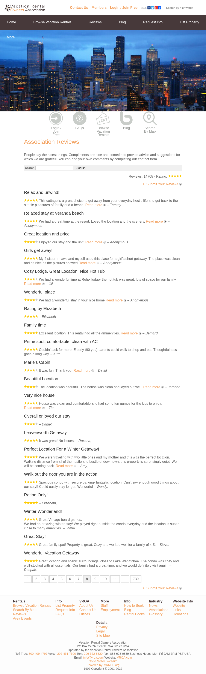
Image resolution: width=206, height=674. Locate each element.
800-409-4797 (38, 653)
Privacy (101, 627)
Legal (100, 631)
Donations (180, 614)
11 (115, 579)
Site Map (103, 635)
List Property (189, 22)
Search (29, 167)
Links (177, 610)
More (11, 37)
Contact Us (79, 7)
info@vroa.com (93, 657)
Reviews (95, 22)
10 (105, 579)
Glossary (155, 614)
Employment (110, 610)
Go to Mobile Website (103, 661)
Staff (104, 605)
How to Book (134, 605)
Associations (158, 610)
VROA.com (124, 657)
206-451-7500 (66, 653)
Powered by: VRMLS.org (103, 665)
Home (11, 22)
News (153, 605)
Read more (93, 205)
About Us (86, 605)
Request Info (153, 22)
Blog (122, 22)
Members (99, 7)
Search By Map (150, 129)
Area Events (22, 618)
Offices (84, 614)
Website (179, 605)
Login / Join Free (124, 7)
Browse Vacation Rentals (52, 22)
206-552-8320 (93, 653)
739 (136, 579)
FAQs (79, 128)
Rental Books (134, 614)
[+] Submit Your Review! (160, 184)
